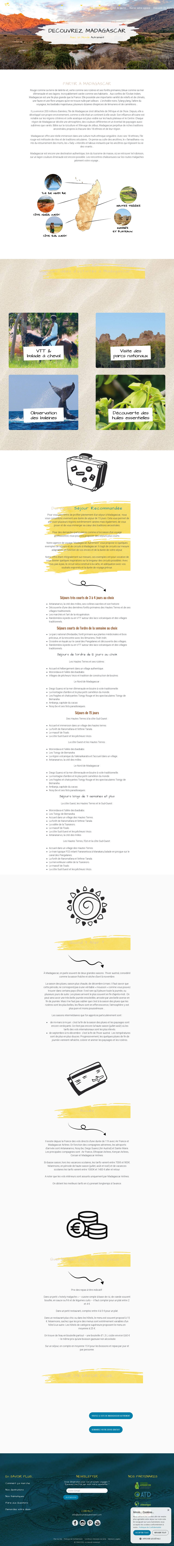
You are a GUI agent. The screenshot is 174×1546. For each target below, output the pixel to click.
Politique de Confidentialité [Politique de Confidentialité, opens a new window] (150, 1527)
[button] (151, 1539)
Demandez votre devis (17, 1509)
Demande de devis (162, 8)
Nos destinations (98, 8)
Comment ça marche (17, 1483)
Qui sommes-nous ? (61, 8)
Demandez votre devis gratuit (106, 1429)
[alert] (150, 1525)
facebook (74, 1523)
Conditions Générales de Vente (95, 1539)
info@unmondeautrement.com (87, 1514)
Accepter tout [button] (142, 1532)
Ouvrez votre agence (140, 8)
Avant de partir (118, 8)
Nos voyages (80, 8)
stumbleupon (96, 1523)
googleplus (89, 1523)
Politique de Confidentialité (73, 1539)
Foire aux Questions (16, 1502)
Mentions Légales (114, 1539)
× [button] (168, 1510)
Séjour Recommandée (98, 508)
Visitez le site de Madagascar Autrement (111, 1415)
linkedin (82, 1523)
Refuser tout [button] (160, 1532)
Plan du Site (58, 1539)
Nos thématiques (14, 1496)
